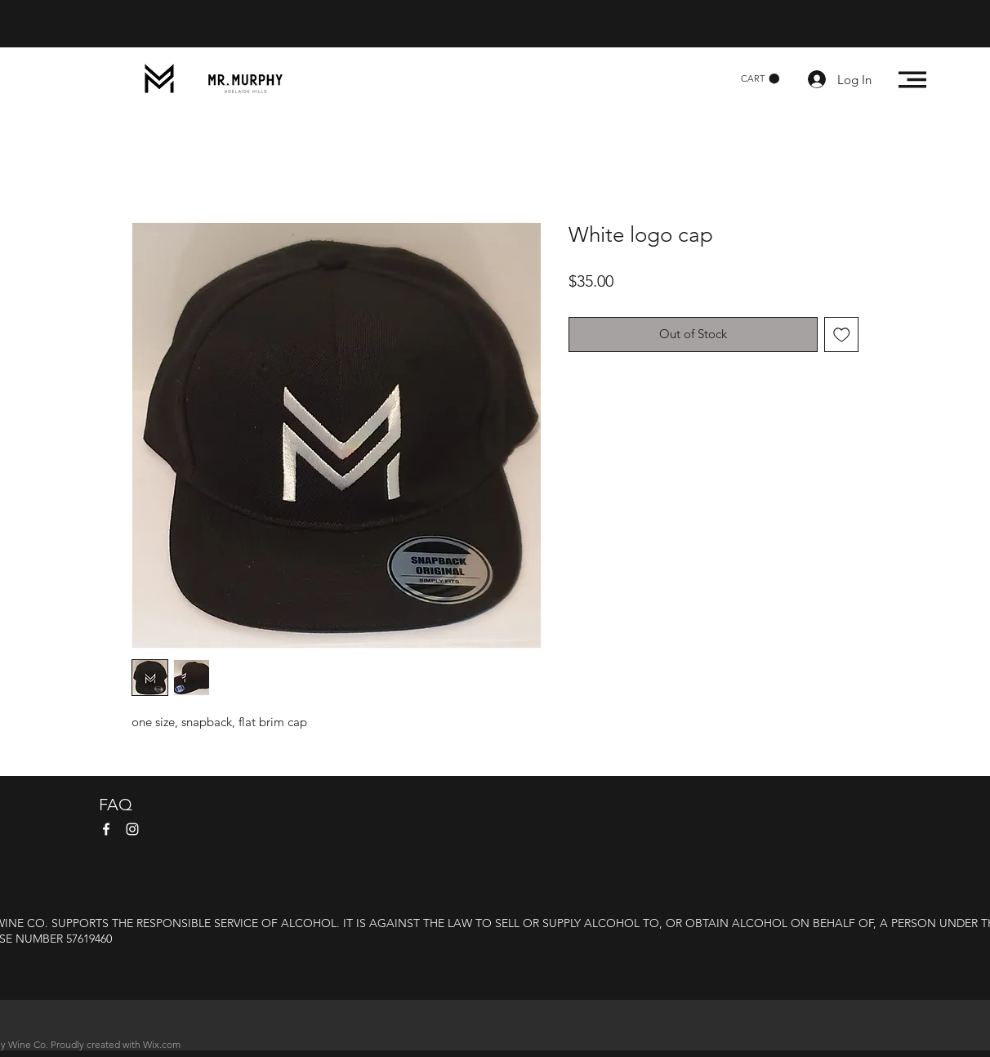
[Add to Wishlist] (841, 334)
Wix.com (162, 1044)
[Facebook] (106, 829)
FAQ (115, 804)
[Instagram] (132, 829)
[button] (760, 79)
